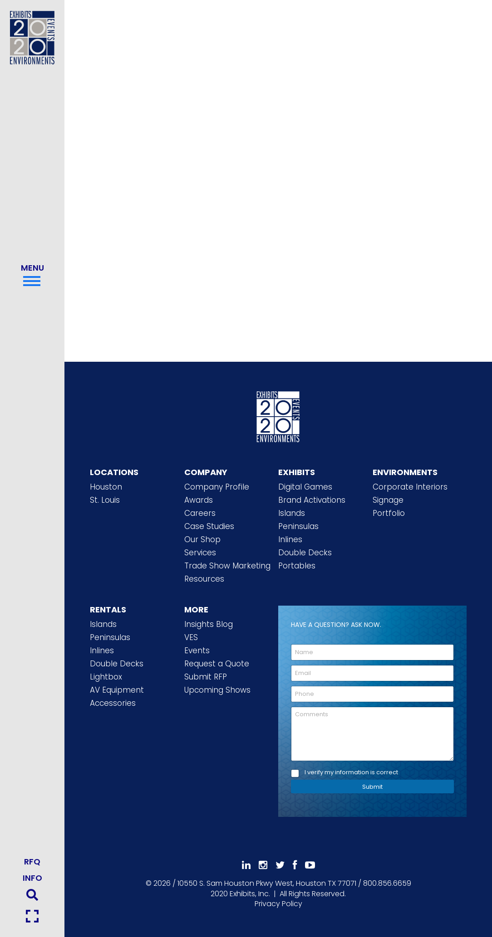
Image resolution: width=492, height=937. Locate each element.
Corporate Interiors (410, 486)
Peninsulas (298, 526)
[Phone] (372, 694)
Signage (388, 500)
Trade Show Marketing (227, 565)
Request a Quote (216, 663)
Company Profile (216, 486)
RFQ (32, 861)
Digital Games (305, 486)
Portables (296, 565)
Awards (198, 500)
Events (197, 650)
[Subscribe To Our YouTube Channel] (310, 865)
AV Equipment (117, 690)
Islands (291, 513)
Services (200, 552)
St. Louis (105, 500)
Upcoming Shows (217, 690)
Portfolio (389, 513)
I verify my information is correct (351, 773)
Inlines (290, 539)
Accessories (113, 703)
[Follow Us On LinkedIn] (246, 865)
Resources (204, 578)
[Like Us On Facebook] (295, 865)
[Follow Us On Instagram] (263, 865)
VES (191, 637)
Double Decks (305, 552)
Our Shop (202, 539)
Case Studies (209, 526)
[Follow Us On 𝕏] (280, 865)
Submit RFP (205, 676)
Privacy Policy (278, 903)
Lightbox (106, 676)
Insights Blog (208, 624)
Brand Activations (311, 500)
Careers (200, 513)
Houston (106, 486)
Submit (372, 786)
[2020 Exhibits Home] (278, 415)
